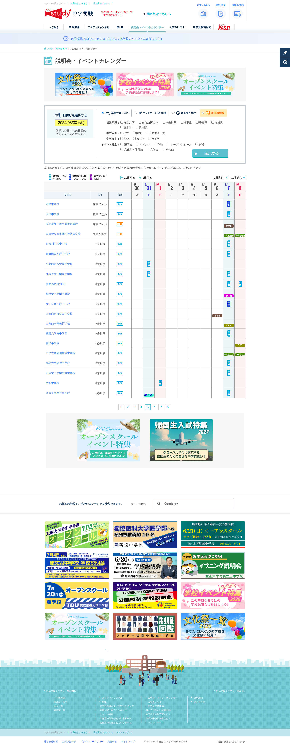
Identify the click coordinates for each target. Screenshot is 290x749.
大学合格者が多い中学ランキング (117, 706)
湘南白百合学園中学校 (59, 313)
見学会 (154, 149)
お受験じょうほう (78, 3)
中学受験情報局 (156, 706)
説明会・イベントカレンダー (163, 697)
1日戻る (147, 177)
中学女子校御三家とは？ (158, 718)
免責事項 (112, 741)
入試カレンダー (156, 702)
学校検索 (60, 697)
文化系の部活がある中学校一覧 (116, 722)
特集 (104, 702)
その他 (170, 149)
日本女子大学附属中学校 (60, 372)
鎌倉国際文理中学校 (58, 253)
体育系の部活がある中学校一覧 (116, 718)
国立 (139, 133)
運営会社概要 (51, 741)
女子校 (156, 138)
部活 (201, 144)
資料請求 (198, 697)
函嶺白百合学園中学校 (59, 263)
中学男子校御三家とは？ (158, 714)
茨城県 (219, 122)
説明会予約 (199, 702)
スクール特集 (106, 714)
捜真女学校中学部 (56, 333)
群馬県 (143, 127)
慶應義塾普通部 (55, 284)
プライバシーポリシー (91, 741)
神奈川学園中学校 (56, 243)
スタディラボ (122, 732)
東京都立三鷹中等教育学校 (62, 224)
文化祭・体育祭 (133, 149)
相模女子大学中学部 (58, 293)
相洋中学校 (52, 343)
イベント (145, 144)
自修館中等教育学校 (58, 323)
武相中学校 (52, 383)
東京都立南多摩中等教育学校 (63, 233)
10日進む (236, 177)
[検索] (193, 503)
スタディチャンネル (112, 697)
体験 (160, 144)
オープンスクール (181, 144)
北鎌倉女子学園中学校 (59, 273)
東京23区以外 (150, 122)
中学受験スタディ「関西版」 (231, 691)
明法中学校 (52, 214)
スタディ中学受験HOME (57, 49)
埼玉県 (188, 122)
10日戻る (129, 177)
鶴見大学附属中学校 (58, 362)
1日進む (219, 177)
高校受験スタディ (101, 3)
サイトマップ (128, 741)
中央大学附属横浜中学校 (60, 353)
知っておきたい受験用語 (158, 710)
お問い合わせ (69, 741)
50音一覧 (58, 706)
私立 (126, 133)
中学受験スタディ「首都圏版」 (62, 691)
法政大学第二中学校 (58, 393)
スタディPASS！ (156, 722)
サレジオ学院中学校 (58, 303)
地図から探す (60, 702)
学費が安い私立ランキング (113, 710)
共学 (126, 138)
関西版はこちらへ (159, 14)
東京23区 (129, 122)
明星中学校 (52, 204)
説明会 (128, 144)
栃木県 (127, 127)
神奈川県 (171, 122)
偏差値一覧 (59, 710)
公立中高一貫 (157, 133)
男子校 (140, 138)
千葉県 (203, 122)
